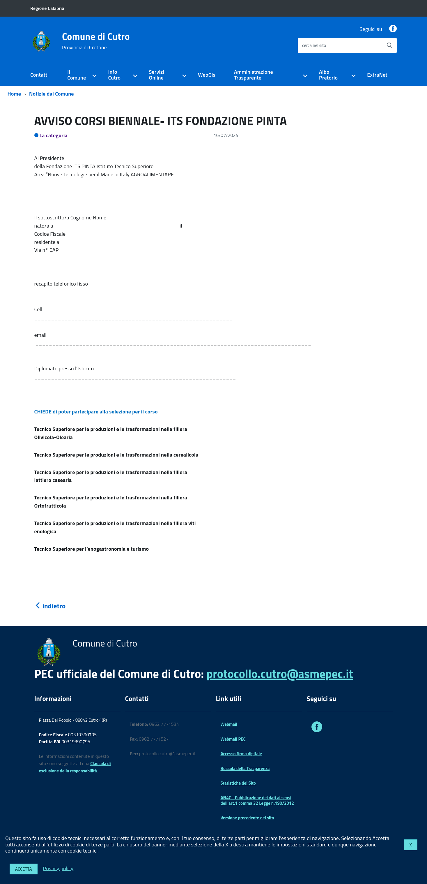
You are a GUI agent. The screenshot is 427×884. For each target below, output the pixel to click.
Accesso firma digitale (241, 753)
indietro (50, 606)
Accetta (23, 869)
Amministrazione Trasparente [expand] (253, 75)
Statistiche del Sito (238, 783)
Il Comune (76, 75)
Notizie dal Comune (51, 94)
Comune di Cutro (96, 41)
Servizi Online (156, 75)
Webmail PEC (233, 739)
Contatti (39, 75)
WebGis (206, 75)
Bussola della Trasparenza (245, 768)
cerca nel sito (314, 45)
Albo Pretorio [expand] (328, 75)
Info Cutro (114, 75)
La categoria (54, 135)
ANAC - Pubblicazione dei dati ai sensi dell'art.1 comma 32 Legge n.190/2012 (257, 800)
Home (14, 94)
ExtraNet (377, 75)
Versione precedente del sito (247, 817)
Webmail (229, 724)
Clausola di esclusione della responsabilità (75, 767)
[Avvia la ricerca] (389, 45)
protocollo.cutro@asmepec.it (279, 674)
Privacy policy (58, 868)
